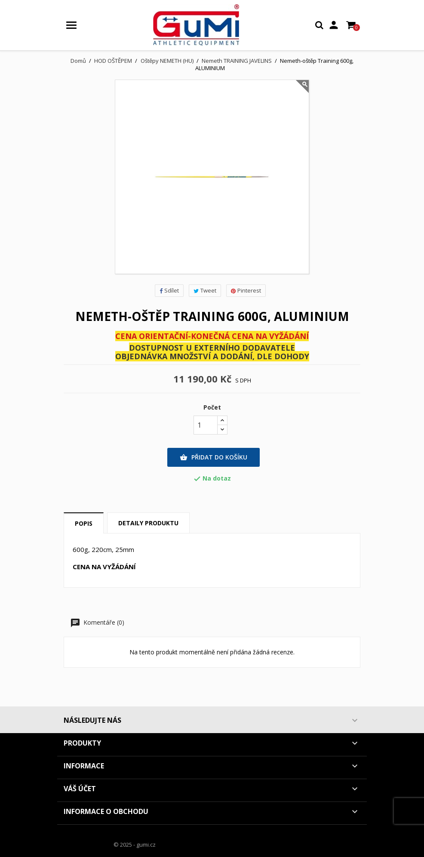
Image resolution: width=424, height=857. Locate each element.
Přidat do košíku (213, 457)
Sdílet (169, 290)
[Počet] (206, 425)
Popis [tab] (83, 523)
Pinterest (246, 290)
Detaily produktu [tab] (148, 523)
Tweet (205, 290)
